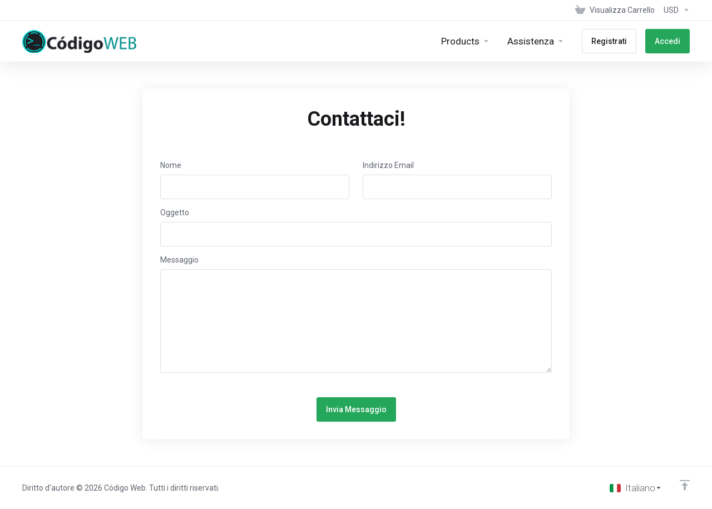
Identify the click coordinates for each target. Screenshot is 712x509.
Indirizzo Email (388, 165)
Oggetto (174, 212)
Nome (170, 165)
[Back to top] (685, 485)
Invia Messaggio (356, 409)
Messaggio (179, 259)
